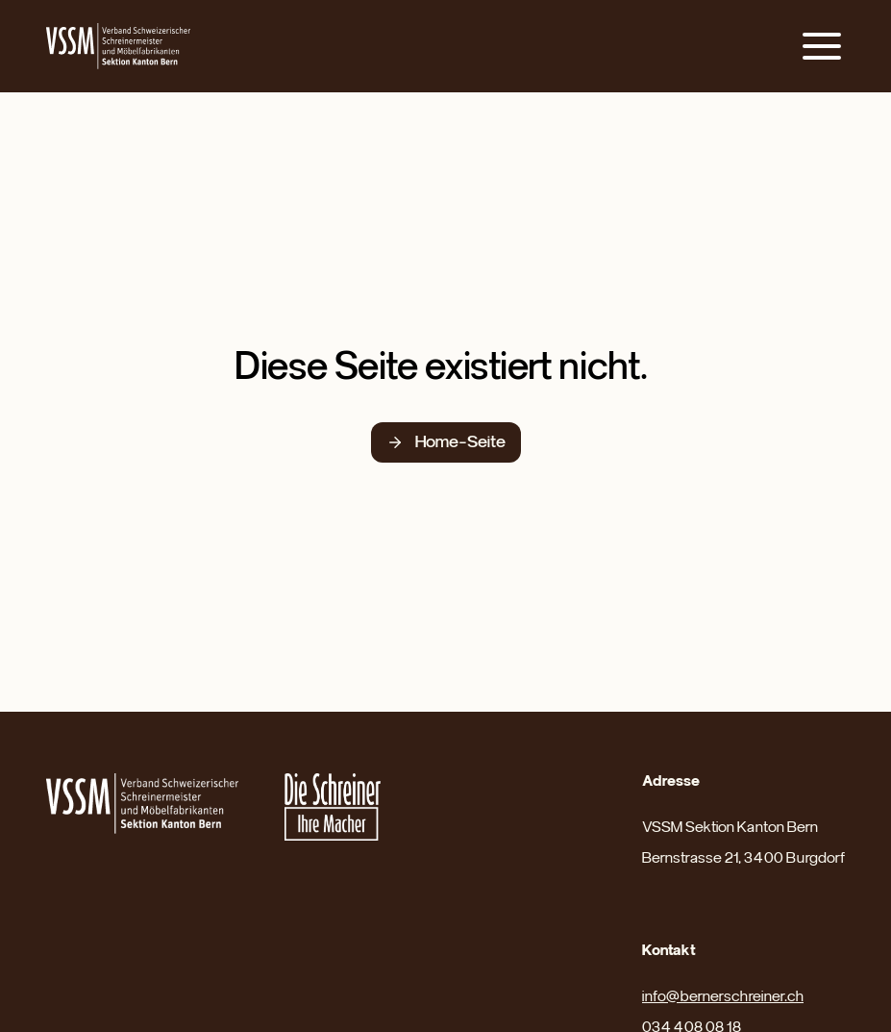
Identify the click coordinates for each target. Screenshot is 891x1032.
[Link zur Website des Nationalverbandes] (142, 803)
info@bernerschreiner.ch (723, 996)
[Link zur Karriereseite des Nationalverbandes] (333, 807)
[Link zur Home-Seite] (118, 46)
